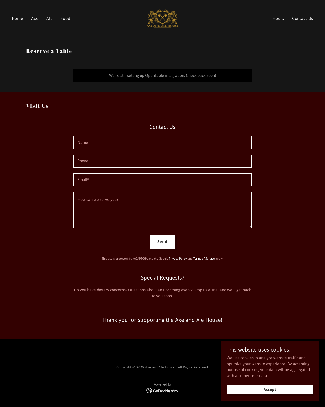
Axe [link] (35, 18)
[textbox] (162, 142)
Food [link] (65, 18)
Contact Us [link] (302, 18)
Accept (270, 389)
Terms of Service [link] (204, 258)
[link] (162, 18)
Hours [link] (278, 18)
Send (162, 241)
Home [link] (17, 18)
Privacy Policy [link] (178, 258)
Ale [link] (49, 18)
